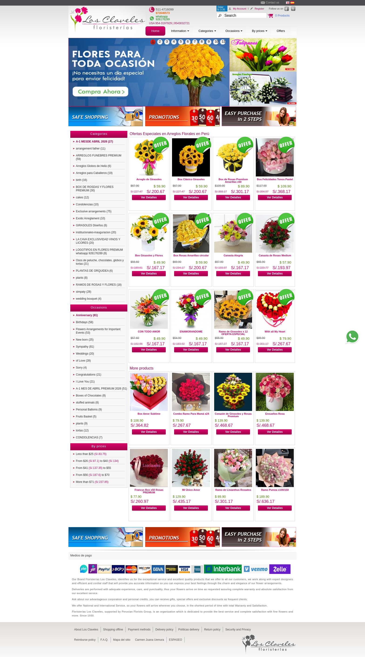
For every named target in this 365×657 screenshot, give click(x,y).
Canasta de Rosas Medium (275, 255)
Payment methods (139, 629)
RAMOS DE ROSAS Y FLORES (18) (99, 284)
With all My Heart (275, 331)
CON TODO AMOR (149, 331)
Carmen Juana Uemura (149, 639)
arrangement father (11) (90, 148)
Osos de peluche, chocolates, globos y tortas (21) (100, 262)
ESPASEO (175, 639)
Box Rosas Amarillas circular (191, 255)
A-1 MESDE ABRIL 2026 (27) (94, 141)
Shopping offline (113, 629)
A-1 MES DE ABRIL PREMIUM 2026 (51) (101, 388)
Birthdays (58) (84, 322)
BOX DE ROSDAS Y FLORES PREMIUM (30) (95, 188)
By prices (259, 31)
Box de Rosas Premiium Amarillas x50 (233, 180)
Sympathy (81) (85, 346)
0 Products (282, 15)
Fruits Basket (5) (86, 416)
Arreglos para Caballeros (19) (94, 173)
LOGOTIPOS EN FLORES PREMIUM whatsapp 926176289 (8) (99, 251)
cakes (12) (82, 197)
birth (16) (81, 180)
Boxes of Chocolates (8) (91, 395)
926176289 (163, 19)
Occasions (234, 31)
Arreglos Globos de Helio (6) (93, 166)
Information (180, 31)
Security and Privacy (238, 629)
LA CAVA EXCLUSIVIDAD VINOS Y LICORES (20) (98, 241)
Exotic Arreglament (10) (90, 218)
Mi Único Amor (191, 489)
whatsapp (162, 16)
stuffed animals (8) (87, 402)
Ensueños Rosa (275, 413)
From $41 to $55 (93, 468)
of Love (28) (83, 360)
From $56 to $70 (92, 475)
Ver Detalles (149, 197)
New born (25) (85, 339)
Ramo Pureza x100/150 (275, 489)
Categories (207, 31)
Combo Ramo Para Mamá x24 (191, 413)
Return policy (212, 629)
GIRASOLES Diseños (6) (91, 225)
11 (224, 41)
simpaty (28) (83, 291)
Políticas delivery (188, 629)
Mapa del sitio (121, 639)
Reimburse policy (85, 639)
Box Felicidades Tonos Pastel (275, 179)
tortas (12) (82, 430)
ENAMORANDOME (191, 331)
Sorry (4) (81, 367)
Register (259, 8)
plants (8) (82, 277)
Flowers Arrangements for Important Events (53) (98, 331)
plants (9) (82, 423)
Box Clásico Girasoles (191, 179)
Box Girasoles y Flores (149, 255)
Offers (281, 31)
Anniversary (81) (87, 315)
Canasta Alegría (233, 255)
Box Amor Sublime (149, 413)
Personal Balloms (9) (89, 409)
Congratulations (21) (88, 374)
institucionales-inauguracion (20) (96, 232)
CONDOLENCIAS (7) (89, 437)
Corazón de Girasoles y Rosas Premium (233, 415)
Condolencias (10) (87, 204)
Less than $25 (91, 454)
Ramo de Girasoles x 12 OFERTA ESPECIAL (233, 332)
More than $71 (92, 482)
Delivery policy (164, 629)
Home (155, 31)
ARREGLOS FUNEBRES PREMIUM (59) (98, 157)
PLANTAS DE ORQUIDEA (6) (94, 270)
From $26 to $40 (97, 461)
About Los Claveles (86, 629)
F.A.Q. (104, 639)
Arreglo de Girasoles (149, 179)
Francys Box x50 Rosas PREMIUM (149, 491)
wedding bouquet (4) (88, 298)
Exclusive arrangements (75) (94, 211)
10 (217, 41)
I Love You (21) (85, 381)
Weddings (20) (85, 353)
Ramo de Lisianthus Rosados (233, 489)
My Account (239, 8)
